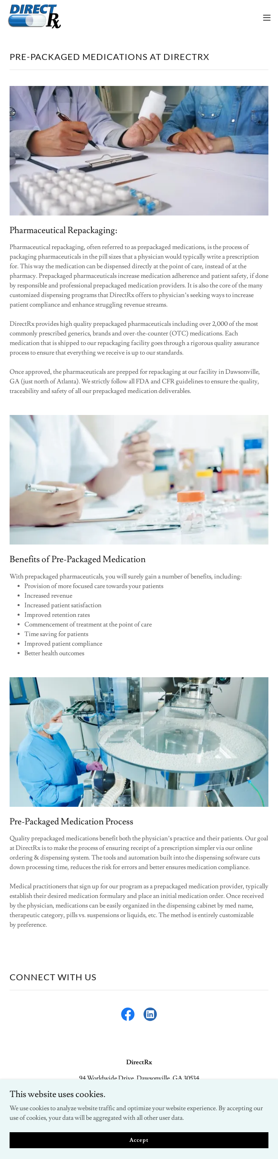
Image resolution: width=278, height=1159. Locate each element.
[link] (34, 17)
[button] (267, 18)
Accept (138, 1139)
